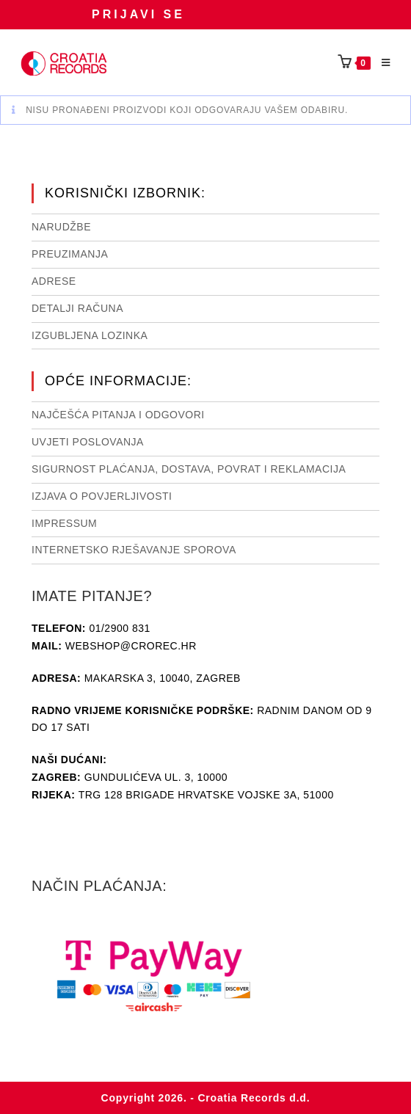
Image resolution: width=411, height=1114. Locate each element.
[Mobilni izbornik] (381, 63)
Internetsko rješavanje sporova (134, 550)
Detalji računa (77, 308)
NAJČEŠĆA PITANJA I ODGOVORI (118, 415)
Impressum (64, 523)
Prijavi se (138, 14)
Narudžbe (61, 227)
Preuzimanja (70, 254)
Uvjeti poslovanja (88, 442)
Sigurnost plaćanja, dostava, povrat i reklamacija (189, 469)
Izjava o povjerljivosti (102, 496)
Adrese (54, 281)
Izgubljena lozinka (90, 335)
